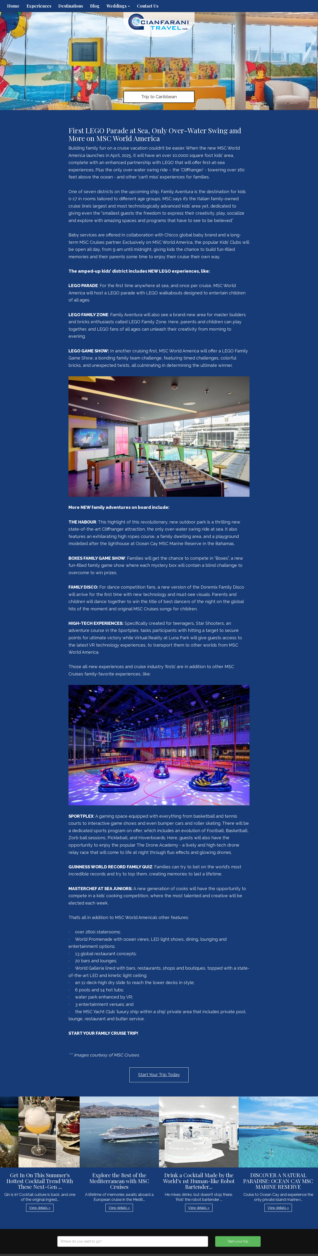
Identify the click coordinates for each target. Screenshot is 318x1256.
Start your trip (238, 1241)
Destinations (70, 6)
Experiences (39, 6)
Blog (95, 6)
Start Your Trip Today (159, 1074)
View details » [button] (39, 1208)
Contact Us (147, 6)
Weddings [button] (118, 6)
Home (13, 6)
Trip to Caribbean (159, 96)
